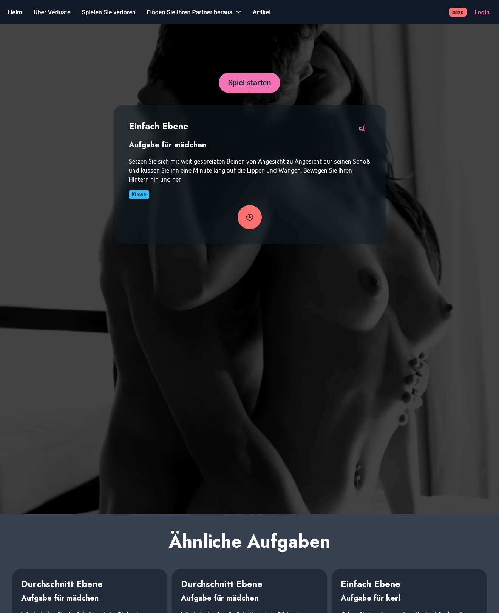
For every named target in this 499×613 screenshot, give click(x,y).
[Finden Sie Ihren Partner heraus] (194, 12)
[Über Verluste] (52, 12)
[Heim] (15, 12)
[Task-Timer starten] (250, 217)
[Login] (482, 12)
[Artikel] (261, 12)
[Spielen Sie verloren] (109, 12)
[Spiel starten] (250, 83)
